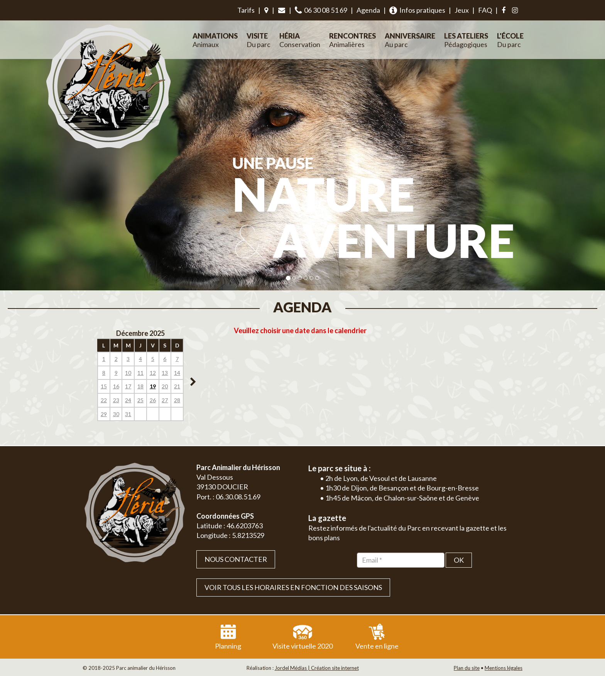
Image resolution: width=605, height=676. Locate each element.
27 (165, 400)
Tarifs (246, 10)
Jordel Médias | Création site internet (317, 668)
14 (177, 372)
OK (459, 560)
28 (177, 400)
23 (116, 400)
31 (128, 414)
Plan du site (467, 668)
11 (140, 372)
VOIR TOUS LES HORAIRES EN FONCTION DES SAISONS (293, 587)
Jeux (462, 10)
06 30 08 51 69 (321, 10)
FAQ (485, 10)
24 (128, 400)
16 (116, 386)
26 (153, 400)
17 (128, 386)
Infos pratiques (417, 10)
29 (104, 414)
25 (140, 400)
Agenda (368, 10)
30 (116, 414)
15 (104, 386)
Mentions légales (503, 668)
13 (165, 372)
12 (153, 372)
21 (177, 386)
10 (128, 372)
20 (165, 386)
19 (153, 386)
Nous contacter (235, 559)
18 (140, 386)
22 (104, 400)
